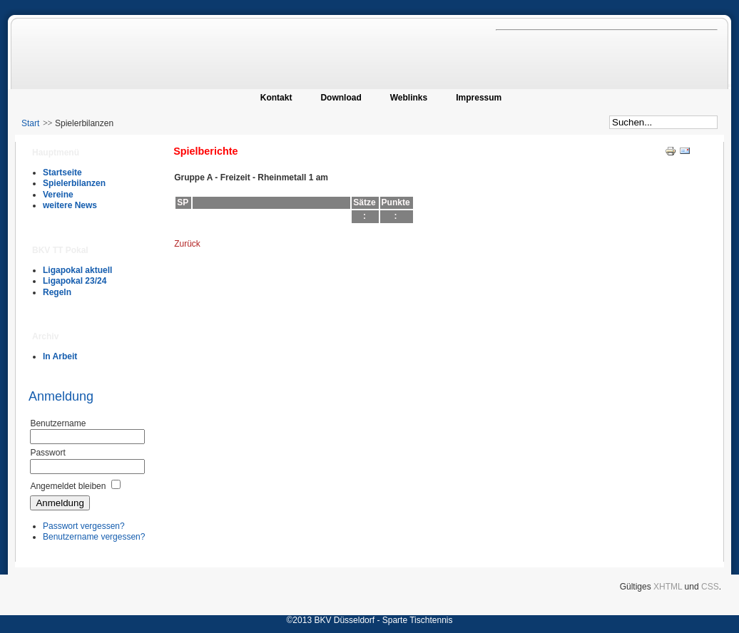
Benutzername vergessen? (94, 537)
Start (30, 123)
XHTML (667, 587)
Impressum (478, 98)
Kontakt (276, 98)
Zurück (187, 244)
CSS (710, 587)
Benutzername (58, 423)
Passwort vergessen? (84, 526)
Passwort (47, 453)
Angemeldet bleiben (68, 486)
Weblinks (408, 98)
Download (340, 98)
